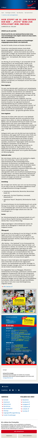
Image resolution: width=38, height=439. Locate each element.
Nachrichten (29, 12)
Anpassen (9, 435)
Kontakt (6, 400)
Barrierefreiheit (8, 408)
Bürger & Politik (11, 12)
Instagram (25, 404)
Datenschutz (7, 404)
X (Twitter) (25, 406)
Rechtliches (7, 406)
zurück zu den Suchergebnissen (10, 15)
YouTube (25, 411)
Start (2, 12)
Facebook (25, 402)
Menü (3, 8)
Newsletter (26, 400)
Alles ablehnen (27, 435)
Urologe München (7, 378)
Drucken (5, 386)
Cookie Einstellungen (10, 415)
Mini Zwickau (7, 286)
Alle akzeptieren (19, 431)
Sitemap (6, 411)
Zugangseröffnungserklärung (12, 413)
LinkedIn (25, 409)
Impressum (7, 402)
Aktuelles (20, 12)
